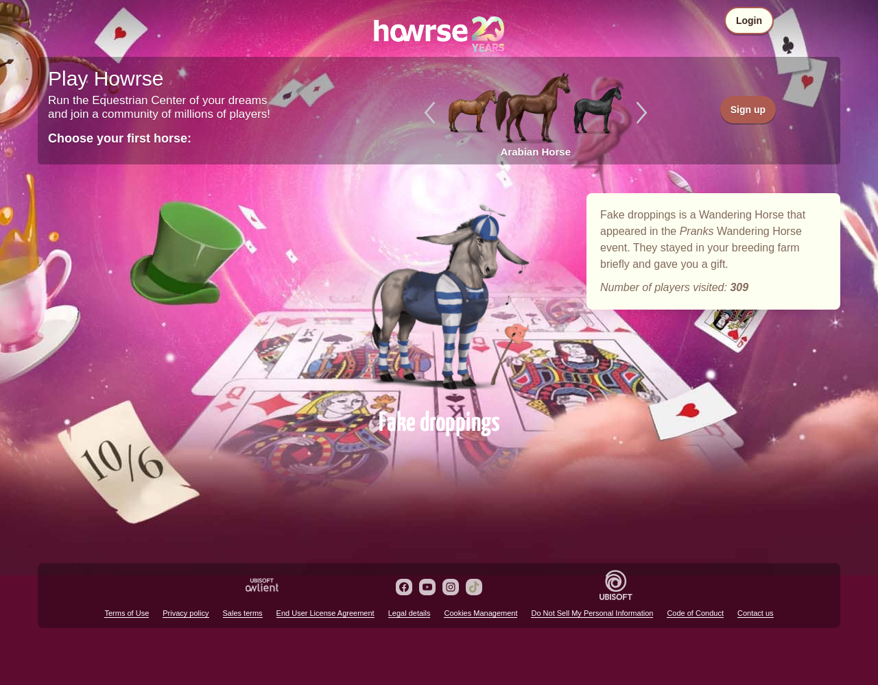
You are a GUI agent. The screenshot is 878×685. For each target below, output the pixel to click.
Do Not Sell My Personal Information (592, 613)
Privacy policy (186, 613)
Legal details (409, 613)
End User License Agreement (325, 613)
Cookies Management (480, 613)
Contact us (755, 613)
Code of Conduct (695, 613)
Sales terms (243, 613)
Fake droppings (439, 296)
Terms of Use (126, 613)
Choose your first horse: (119, 138)
